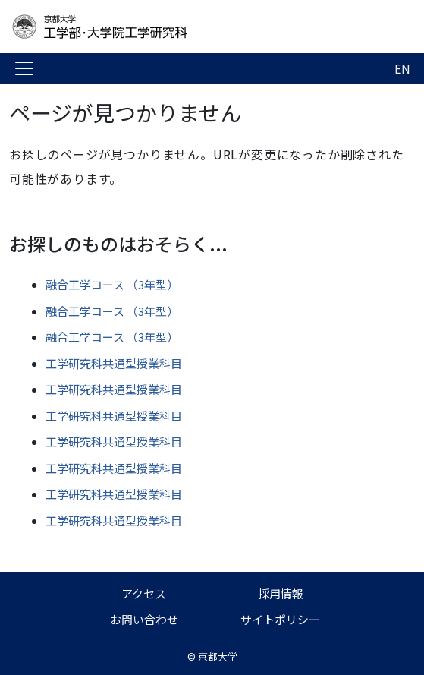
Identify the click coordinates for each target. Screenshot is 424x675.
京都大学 (217, 656)
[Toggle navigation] (24, 68)
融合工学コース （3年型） (112, 284)
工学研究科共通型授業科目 (114, 363)
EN (402, 68)
